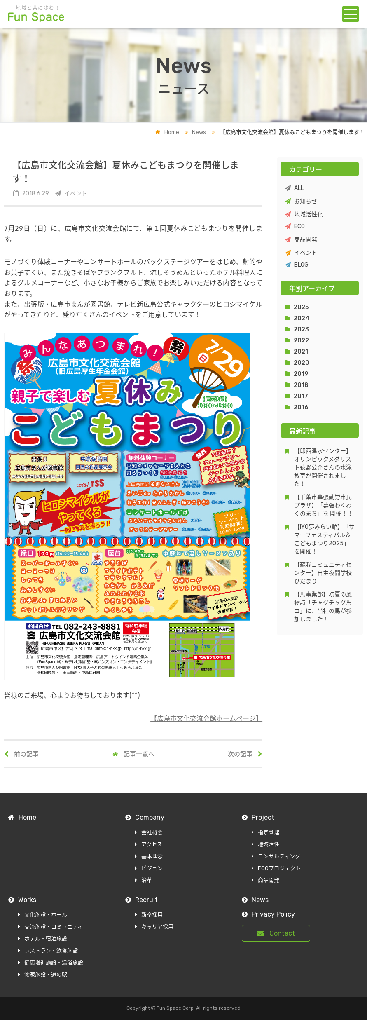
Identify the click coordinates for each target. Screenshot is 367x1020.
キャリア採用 (154, 927)
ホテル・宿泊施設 (42, 939)
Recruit (141, 900)
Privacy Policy (268, 914)
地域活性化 (304, 214)
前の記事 (21, 754)
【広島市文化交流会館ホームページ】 (206, 718)
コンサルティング (276, 856)
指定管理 (265, 832)
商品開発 (301, 239)
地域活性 (265, 844)
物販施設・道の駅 (42, 974)
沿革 (143, 880)
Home (167, 132)
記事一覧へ (133, 754)
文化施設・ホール (42, 915)
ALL (294, 188)
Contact (276, 933)
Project (258, 817)
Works (22, 900)
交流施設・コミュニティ (50, 927)
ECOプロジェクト (276, 868)
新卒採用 (149, 915)
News (193, 132)
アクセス (148, 844)
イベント (301, 252)
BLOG (297, 264)
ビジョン (149, 868)
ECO (295, 226)
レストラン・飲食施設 (48, 950)
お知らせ (301, 201)
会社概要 (149, 832)
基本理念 (149, 856)
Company (144, 817)
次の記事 (245, 754)
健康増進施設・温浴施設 (50, 962)
